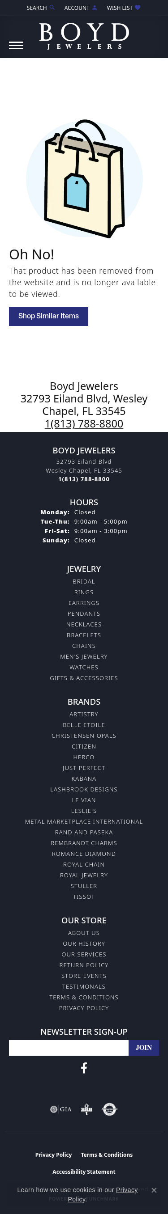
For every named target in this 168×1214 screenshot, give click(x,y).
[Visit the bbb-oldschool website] (86, 1109)
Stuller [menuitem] (84, 886)
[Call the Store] (84, 479)
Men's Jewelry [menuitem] (84, 656)
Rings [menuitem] (84, 592)
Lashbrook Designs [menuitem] (84, 789)
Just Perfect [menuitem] (84, 768)
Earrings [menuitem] (84, 603)
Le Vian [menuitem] (84, 800)
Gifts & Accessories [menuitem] (84, 678)
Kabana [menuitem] (84, 778)
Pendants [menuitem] (84, 613)
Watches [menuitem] (83, 667)
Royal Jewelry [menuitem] (84, 875)
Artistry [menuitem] (83, 714)
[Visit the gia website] (61, 1109)
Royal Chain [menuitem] (84, 864)
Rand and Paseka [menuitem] (84, 832)
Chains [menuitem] (84, 646)
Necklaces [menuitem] (84, 624)
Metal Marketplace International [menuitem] (84, 821)
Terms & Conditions (84, 997)
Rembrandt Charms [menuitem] (84, 843)
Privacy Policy (84, 1008)
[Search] (41, 8)
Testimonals (84, 986)
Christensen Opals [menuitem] (84, 736)
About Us (84, 933)
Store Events (84, 976)
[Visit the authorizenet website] (109, 1109)
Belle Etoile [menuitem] (84, 725)
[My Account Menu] (81, 8)
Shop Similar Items (48, 316)
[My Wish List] (124, 8)
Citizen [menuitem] (84, 746)
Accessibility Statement (83, 1172)
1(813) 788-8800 (84, 423)
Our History (84, 943)
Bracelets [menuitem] (84, 635)
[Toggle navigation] (16, 50)
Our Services (83, 954)
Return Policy (84, 965)
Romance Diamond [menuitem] (84, 854)
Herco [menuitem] (84, 757)
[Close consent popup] (154, 1190)
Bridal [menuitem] (84, 581)
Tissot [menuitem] (84, 897)
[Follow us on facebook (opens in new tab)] (84, 1068)
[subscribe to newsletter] (144, 1048)
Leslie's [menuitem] (84, 811)
